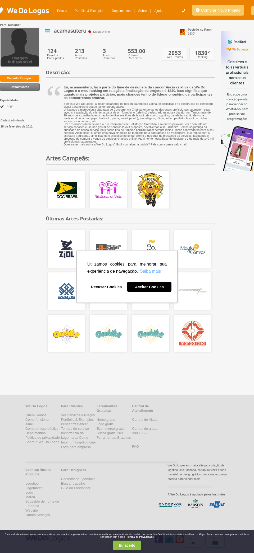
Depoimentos (121, 11)
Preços (62, 11)
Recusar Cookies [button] (106, 287)
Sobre (142, 11)
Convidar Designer (20, 78)
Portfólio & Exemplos (89, 11)
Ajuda (159, 11)
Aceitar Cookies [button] (149, 287)
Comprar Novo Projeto (218, 10)
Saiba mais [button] (150, 271)
